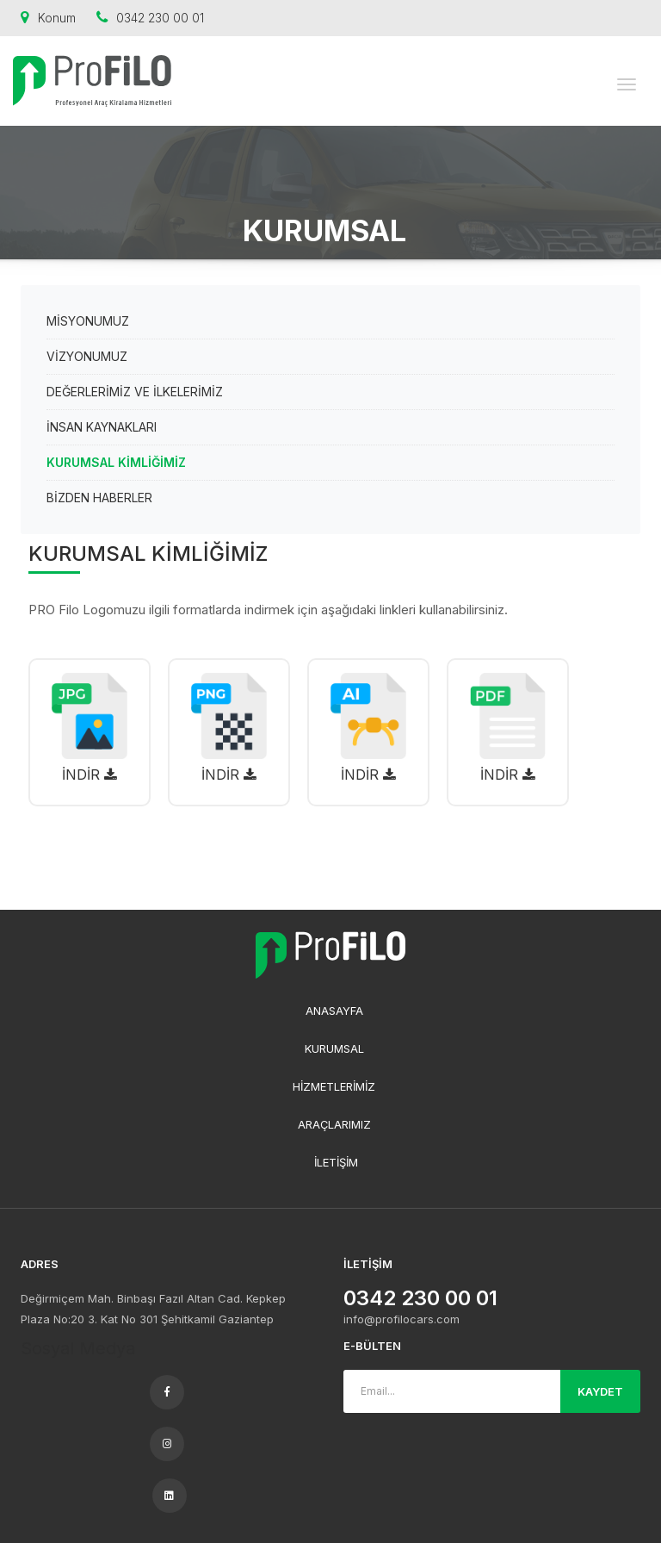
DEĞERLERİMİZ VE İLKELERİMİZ (134, 391)
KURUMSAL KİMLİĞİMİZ (116, 462)
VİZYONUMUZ (86, 356)
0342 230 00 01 (150, 17)
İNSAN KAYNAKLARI (101, 427)
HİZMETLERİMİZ (334, 1086)
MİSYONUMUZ (87, 321)
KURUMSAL (334, 1048)
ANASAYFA (334, 1010)
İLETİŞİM (336, 1162)
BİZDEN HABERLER (99, 497)
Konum (48, 17)
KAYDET (600, 1391)
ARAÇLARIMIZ (334, 1124)
